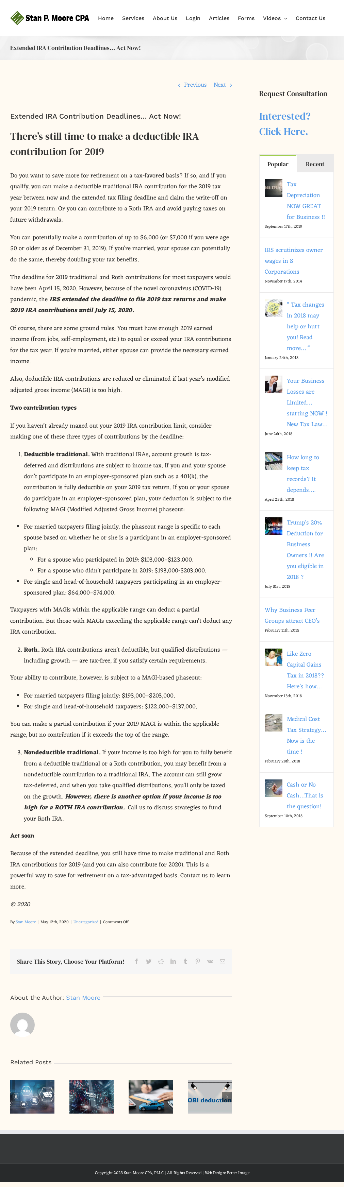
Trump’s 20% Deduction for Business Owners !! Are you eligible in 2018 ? (305, 550)
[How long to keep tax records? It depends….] (273, 457)
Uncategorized (85, 922)
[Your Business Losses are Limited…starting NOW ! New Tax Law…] (273, 381)
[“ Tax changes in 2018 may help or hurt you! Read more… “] (273, 304)
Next (220, 85)
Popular (278, 164)
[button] (15, 1097)
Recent (315, 164)
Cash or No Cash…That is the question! (305, 795)
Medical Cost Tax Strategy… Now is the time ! (306, 735)
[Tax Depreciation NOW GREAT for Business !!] (273, 184)
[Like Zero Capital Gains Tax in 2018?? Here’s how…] (273, 654)
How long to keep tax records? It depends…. (303, 474)
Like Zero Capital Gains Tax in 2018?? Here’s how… (305, 670)
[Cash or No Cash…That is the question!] (273, 784)
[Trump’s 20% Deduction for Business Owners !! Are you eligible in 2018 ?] (273, 522)
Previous (195, 85)
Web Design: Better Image (227, 1173)
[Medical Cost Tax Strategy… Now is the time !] (273, 719)
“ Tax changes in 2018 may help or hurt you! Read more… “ (305, 326)
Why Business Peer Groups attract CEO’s (292, 615)
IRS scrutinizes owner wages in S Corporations (294, 261)
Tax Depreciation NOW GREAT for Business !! (306, 201)
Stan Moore (26, 922)
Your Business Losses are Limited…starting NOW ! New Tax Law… (307, 403)
